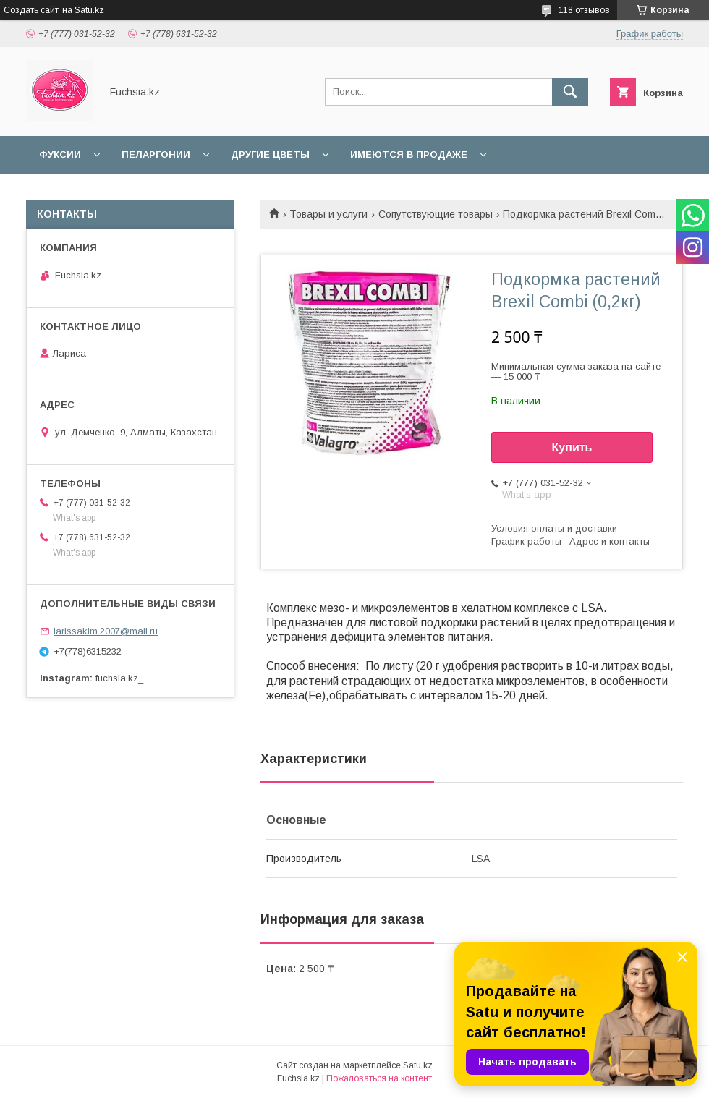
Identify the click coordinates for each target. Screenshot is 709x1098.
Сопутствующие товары (435, 214)
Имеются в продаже (408, 154)
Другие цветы (270, 154)
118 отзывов (584, 10)
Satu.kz (418, 1065)
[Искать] (570, 92)
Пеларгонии (156, 154)
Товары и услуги (328, 214)
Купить (572, 447)
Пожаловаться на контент (379, 1078)
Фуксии (60, 154)
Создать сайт (31, 10)
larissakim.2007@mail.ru (106, 631)
